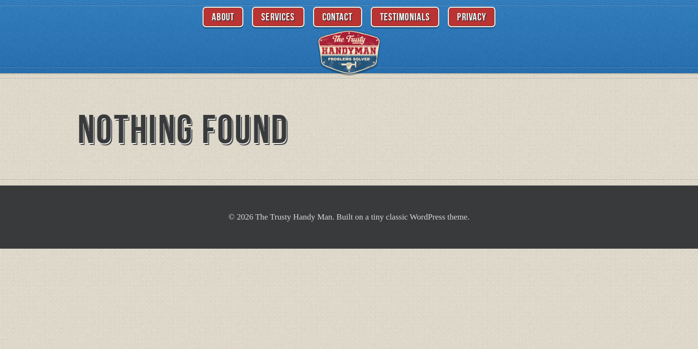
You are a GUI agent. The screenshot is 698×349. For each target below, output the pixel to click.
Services (278, 16)
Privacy (471, 16)
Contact (337, 16)
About (223, 16)
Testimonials (405, 16)
